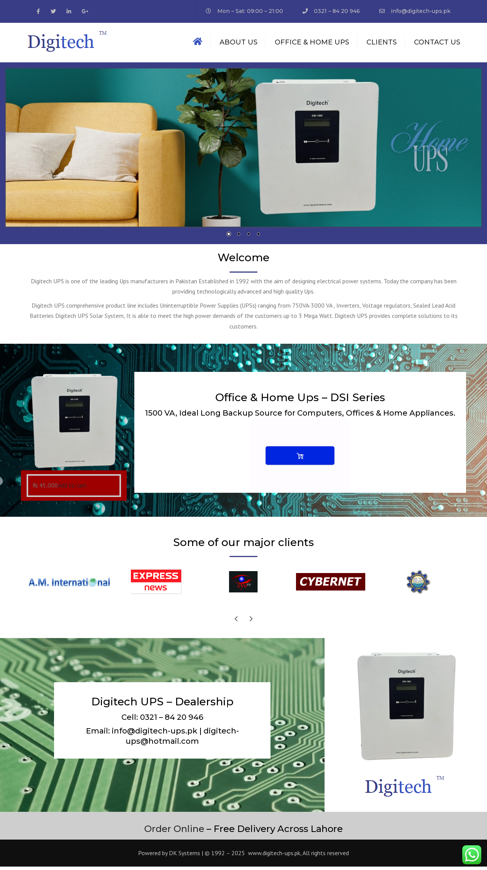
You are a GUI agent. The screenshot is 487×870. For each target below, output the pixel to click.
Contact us (437, 44)
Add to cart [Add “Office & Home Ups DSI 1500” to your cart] (72, 488)
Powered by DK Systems (169, 856)
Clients (381, 44)
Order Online (174, 831)
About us (239, 44)
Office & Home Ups (312, 44)
